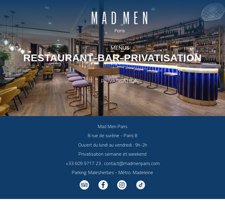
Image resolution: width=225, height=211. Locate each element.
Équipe (119, 63)
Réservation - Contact (120, 104)
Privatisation (120, 85)
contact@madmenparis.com (132, 163)
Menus (119, 48)
